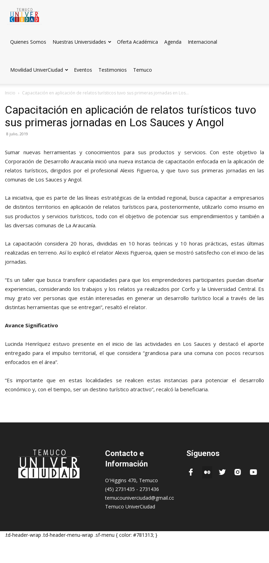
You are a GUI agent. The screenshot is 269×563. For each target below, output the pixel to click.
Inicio (10, 93)
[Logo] (24, 13)
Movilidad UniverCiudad (39, 69)
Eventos (83, 69)
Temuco (142, 69)
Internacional (202, 41)
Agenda (172, 41)
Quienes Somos (28, 41)
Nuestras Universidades (82, 41)
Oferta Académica (137, 41)
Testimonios (112, 69)
